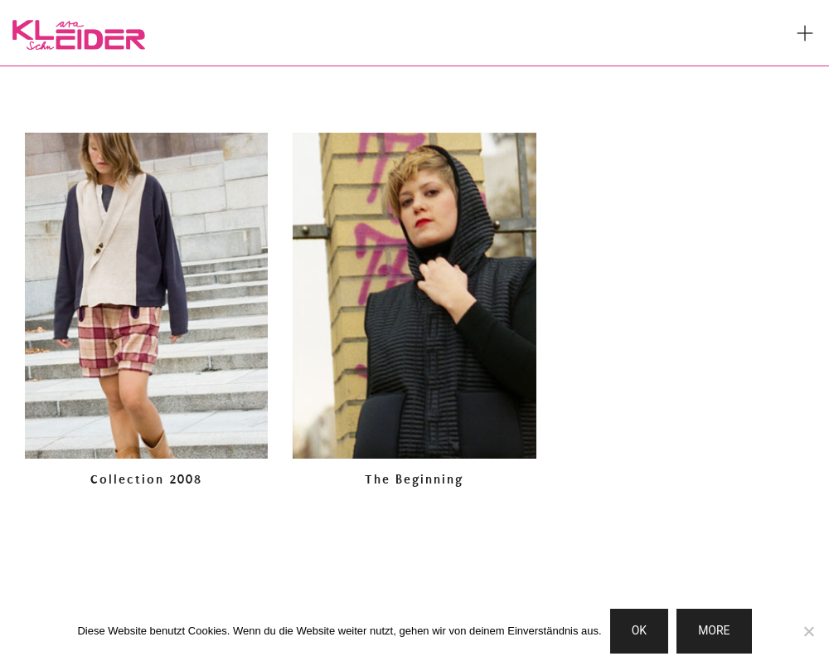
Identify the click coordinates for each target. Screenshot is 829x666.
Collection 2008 (146, 479)
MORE (714, 630)
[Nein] (808, 631)
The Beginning (414, 479)
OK (639, 630)
